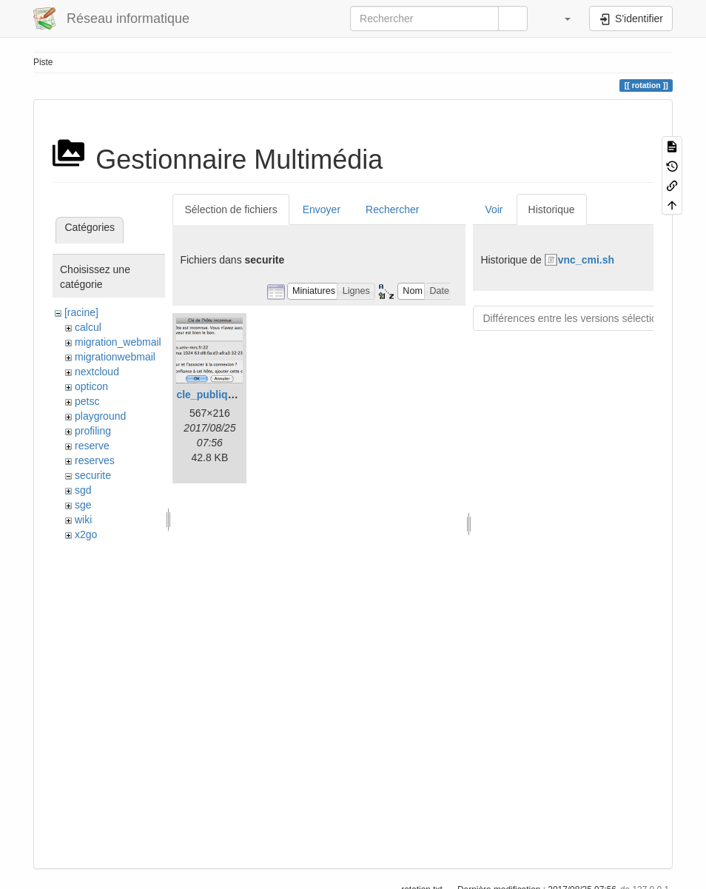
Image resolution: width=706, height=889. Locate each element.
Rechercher (392, 209)
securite (93, 475)
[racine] (81, 312)
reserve (92, 446)
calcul (88, 327)
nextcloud (97, 372)
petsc (87, 401)
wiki (83, 520)
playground (100, 416)
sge (83, 505)
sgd (83, 490)
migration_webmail (118, 342)
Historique (551, 209)
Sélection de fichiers (230, 209)
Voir (493, 209)
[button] (560, 18)
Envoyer (321, 209)
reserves (95, 460)
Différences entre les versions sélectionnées (584, 318)
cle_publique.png (218, 394)
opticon (91, 386)
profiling (93, 431)
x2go (86, 534)
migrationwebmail (115, 357)
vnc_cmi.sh (586, 260)
